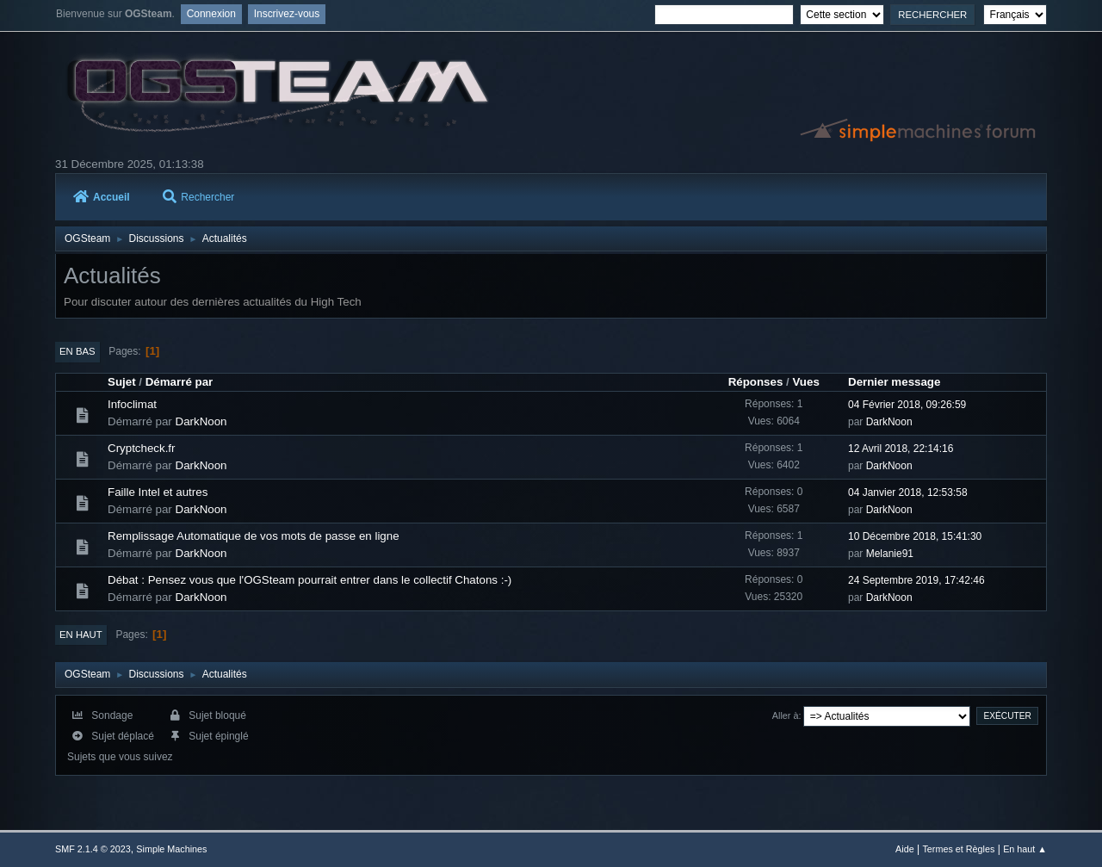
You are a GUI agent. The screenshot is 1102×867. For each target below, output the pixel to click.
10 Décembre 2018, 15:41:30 (914, 536)
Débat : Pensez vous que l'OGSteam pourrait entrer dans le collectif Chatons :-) (309, 579)
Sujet (122, 381)
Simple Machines (171, 849)
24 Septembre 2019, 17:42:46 (916, 580)
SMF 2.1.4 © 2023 (93, 849)
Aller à (785, 715)
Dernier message (894, 381)
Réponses (755, 381)
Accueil (101, 197)
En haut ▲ (1025, 849)
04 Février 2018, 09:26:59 (907, 405)
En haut (80, 634)
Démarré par (179, 381)
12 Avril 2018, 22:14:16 (900, 449)
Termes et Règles (958, 849)
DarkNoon (201, 421)
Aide (904, 849)
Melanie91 (889, 554)
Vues (805, 381)
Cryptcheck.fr (142, 448)
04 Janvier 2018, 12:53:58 (908, 492)
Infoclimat (132, 404)
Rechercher (198, 197)
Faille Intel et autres (157, 492)
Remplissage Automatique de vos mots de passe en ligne (253, 535)
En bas (77, 351)
